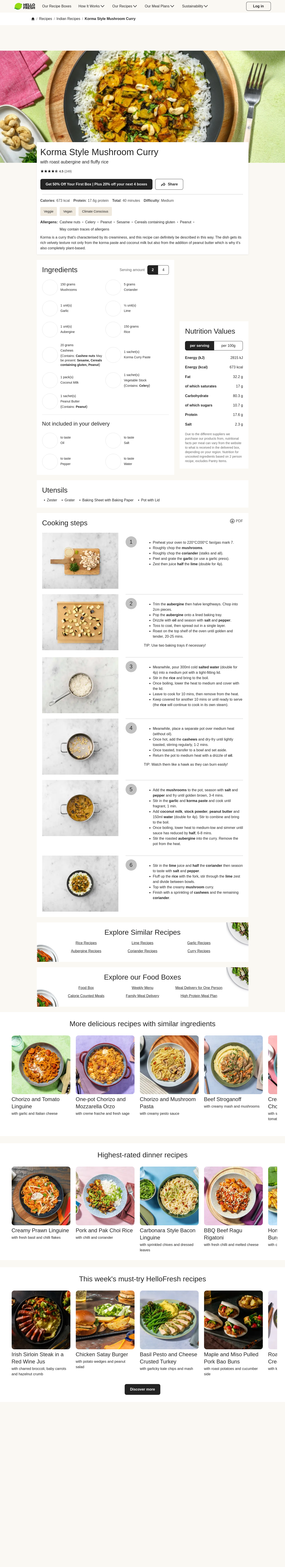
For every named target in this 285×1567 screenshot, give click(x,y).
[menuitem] (26, 6)
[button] (105, 269)
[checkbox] (42, 171)
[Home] (33, 19)
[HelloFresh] (24, 6)
